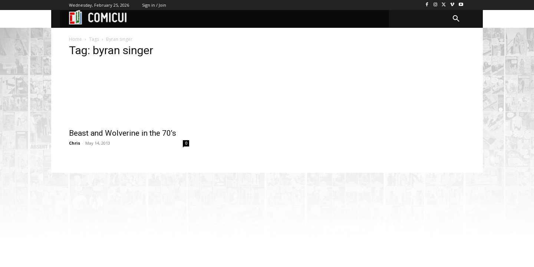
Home (75, 39)
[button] (456, 19)
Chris (74, 143)
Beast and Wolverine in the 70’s (122, 133)
